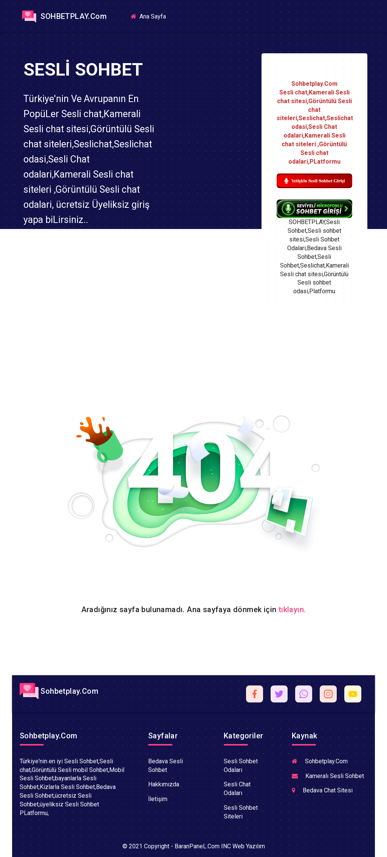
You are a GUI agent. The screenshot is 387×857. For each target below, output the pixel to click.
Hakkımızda (163, 784)
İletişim (157, 799)
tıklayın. (292, 609)
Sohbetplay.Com (59, 691)
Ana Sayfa (151, 16)
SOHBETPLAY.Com (63, 16)
